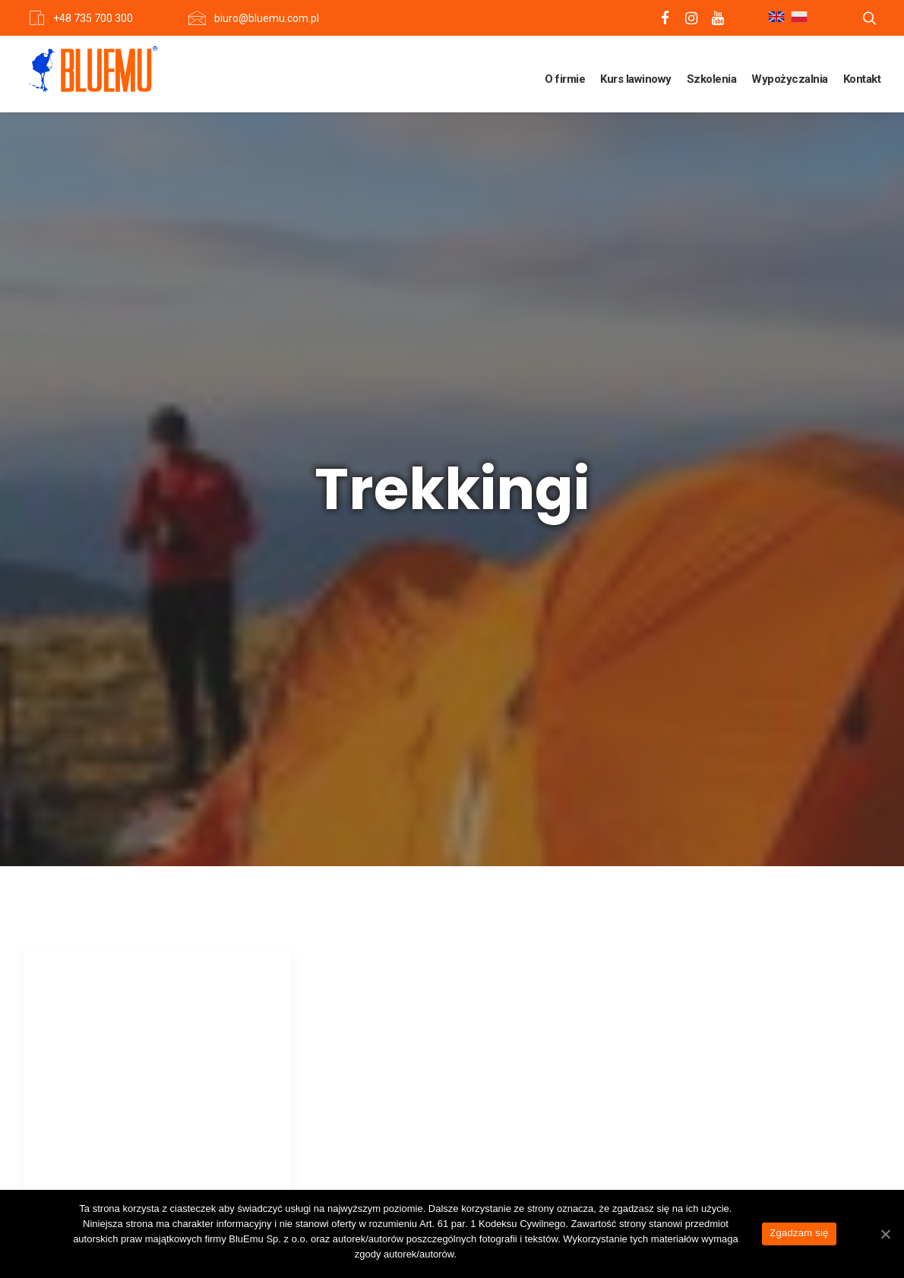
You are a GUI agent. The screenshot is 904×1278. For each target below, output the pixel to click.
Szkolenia (712, 79)
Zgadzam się (799, 1232)
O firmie (565, 79)
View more (106, 982)
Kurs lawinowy (636, 79)
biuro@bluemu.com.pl (266, 18)
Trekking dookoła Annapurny (123, 797)
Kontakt (862, 79)
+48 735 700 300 (93, 18)
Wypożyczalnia (789, 79)
